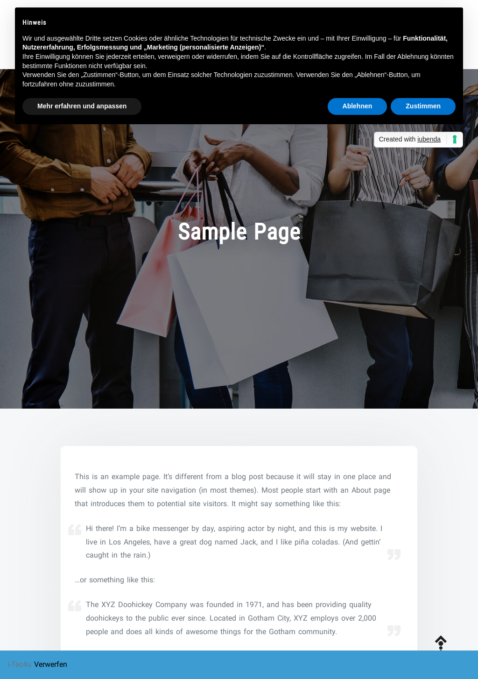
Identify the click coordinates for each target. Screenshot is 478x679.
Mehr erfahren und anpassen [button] (82, 106)
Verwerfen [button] (50, 664)
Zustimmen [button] (423, 106)
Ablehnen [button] (358, 106)
